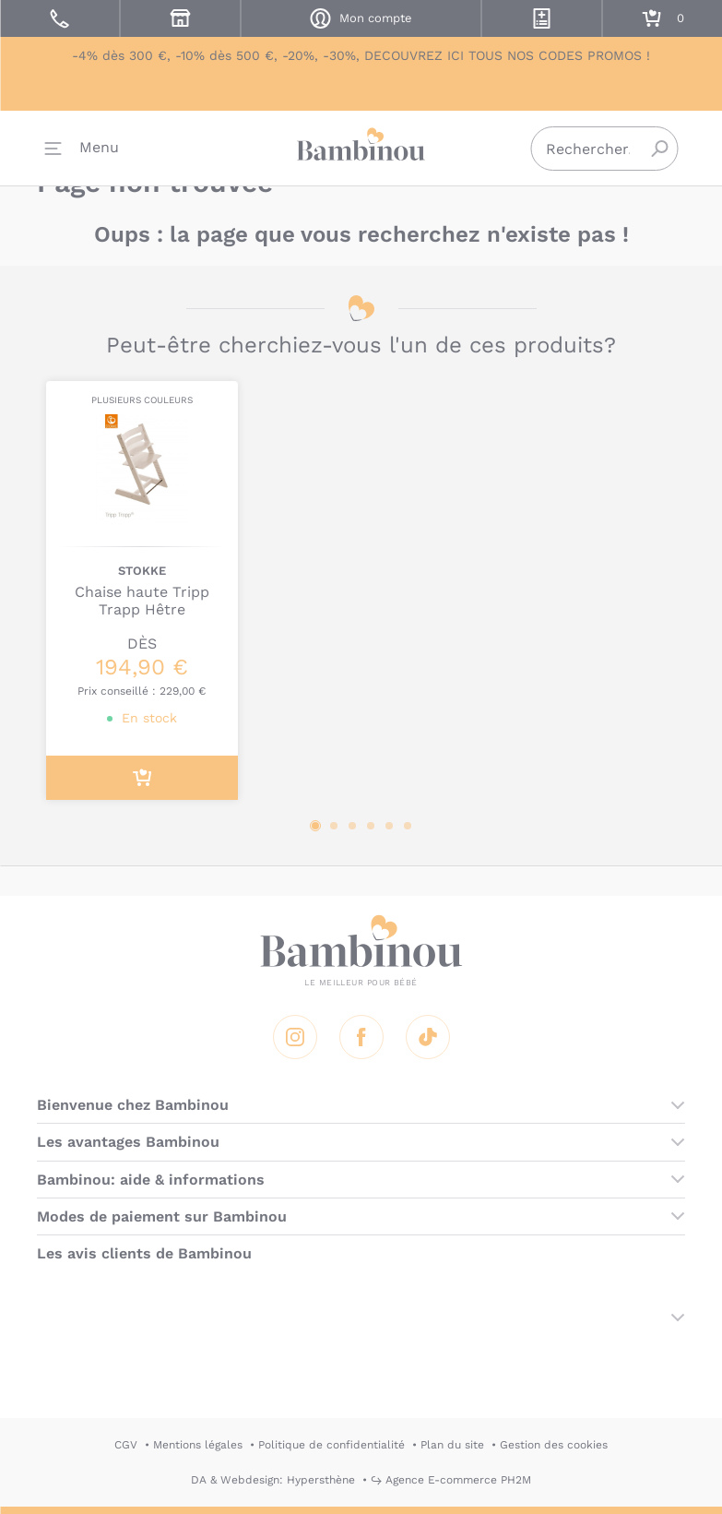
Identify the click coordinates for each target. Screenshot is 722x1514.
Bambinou (361, 148)
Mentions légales (198, 1444)
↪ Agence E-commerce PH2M (451, 1479)
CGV (125, 1444)
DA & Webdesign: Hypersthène (273, 1479)
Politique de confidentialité (331, 1444)
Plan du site (452, 1444)
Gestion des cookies (554, 1444)
